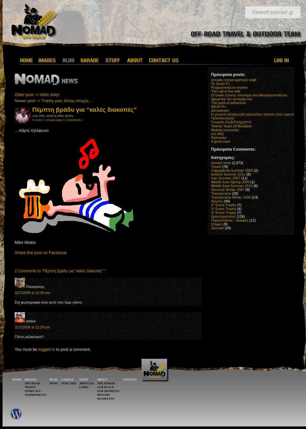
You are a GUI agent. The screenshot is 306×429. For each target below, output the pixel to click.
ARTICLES (86, 383)
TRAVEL (30, 387)
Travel (216, 167)
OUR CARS (68, 383)
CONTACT (130, 379)
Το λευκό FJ (220, 84)
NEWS (54, 383)
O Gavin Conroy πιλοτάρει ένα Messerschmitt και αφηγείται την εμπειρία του (249, 97)
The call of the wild (225, 91)
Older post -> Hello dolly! (37, 94)
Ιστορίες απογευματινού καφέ (233, 80)
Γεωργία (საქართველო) (231, 122)
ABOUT (102, 379)
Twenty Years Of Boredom (231, 126)
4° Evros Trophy (223, 212)
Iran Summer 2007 (225, 178)
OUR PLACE (105, 387)
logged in (46, 349)
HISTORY (103, 394)
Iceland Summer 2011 (228, 174)
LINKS (83, 387)
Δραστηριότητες (223, 216)
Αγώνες (217, 201)
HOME (17, 379)
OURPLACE (33, 391)
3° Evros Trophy (223, 209)
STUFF (83, 379)
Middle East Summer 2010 (232, 186)
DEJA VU (218, 107)
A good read (220, 141)
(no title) (217, 134)
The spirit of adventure (228, 103)
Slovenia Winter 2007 (228, 190)
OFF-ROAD (32, 383)
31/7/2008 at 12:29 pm (32, 327)
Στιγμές (216, 224)
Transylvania (221, 193)
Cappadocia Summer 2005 (232, 170)
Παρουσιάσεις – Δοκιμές (230, 220)
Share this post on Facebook (41, 252)
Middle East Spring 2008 (230, 182)
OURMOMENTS (36, 394)
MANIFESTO (105, 398)
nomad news (54, 120)
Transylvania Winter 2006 (231, 197)
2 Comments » (74, 120)
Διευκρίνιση (220, 110)
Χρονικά (217, 228)
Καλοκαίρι (218, 137)
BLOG (54, 379)
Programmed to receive (229, 87)
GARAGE (67, 379)
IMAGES (31, 379)
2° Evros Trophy (223, 205)
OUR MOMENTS (108, 391)
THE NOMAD (106, 383)
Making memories (225, 130)
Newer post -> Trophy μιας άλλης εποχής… (54, 100)
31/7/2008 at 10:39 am (32, 293)
